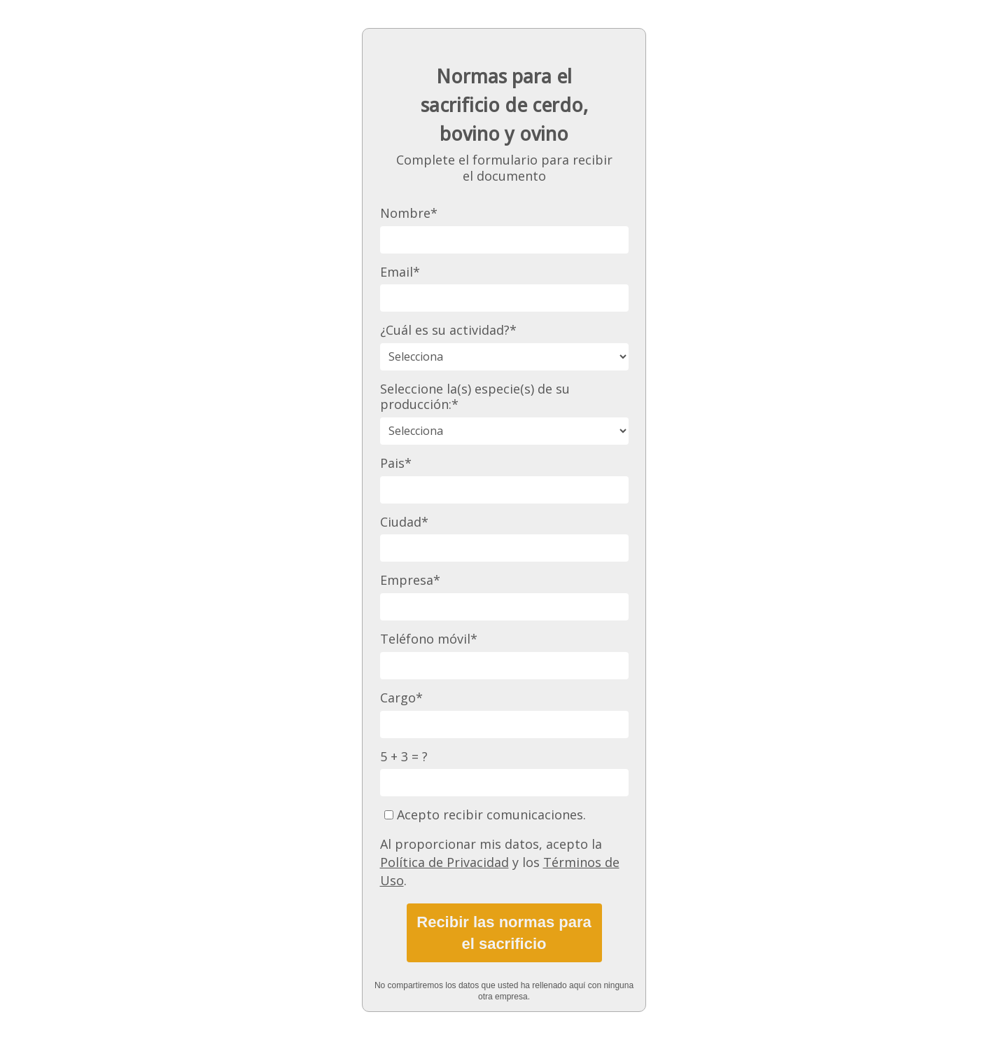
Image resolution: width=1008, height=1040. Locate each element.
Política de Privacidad (444, 862)
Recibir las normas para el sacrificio (503, 932)
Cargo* (401, 698)
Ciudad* (404, 522)
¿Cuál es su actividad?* (448, 330)
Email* (400, 272)
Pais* (396, 463)
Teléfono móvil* (428, 639)
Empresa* (410, 580)
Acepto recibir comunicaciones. (485, 815)
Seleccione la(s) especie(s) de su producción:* (475, 396)
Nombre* (409, 213)
